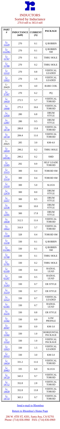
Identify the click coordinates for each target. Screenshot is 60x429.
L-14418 (7, 100)
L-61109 (6, 270)
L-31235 (7, 312)
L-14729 (7, 376)
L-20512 (7, 354)
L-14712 (7, 383)
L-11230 (6, 241)
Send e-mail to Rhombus (30, 405)
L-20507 (7, 326)
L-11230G (6, 248)
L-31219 (7, 291)
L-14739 (7, 128)
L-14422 (7, 227)
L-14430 (7, 220)
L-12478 (7, 192)
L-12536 (7, 206)
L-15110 (6, 178)
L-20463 (7, 369)
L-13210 (7, 185)
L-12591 (7, 213)
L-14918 (7, 149)
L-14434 (7, 362)
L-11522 (6, 340)
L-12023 (7, 347)
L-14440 (7, 107)
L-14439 (7, 390)
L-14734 (7, 135)
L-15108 (7, 234)
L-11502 (6, 319)
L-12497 (7, 121)
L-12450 (7, 114)
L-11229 (6, 43)
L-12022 (7, 78)
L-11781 (6, 262)
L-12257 (7, 199)
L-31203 (7, 284)
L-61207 (7, 277)
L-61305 (7, 305)
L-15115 (6, 170)
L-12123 (7, 298)
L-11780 (6, 64)
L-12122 (7, 71)
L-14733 (7, 397)
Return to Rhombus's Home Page (30, 411)
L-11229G (6, 50)
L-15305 (7, 163)
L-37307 (7, 93)
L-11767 (6, 57)
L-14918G (6, 156)
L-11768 (6, 255)
